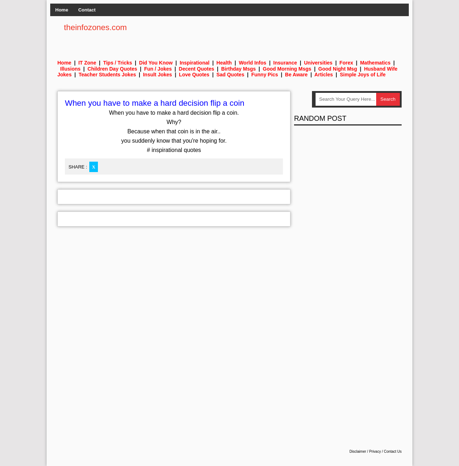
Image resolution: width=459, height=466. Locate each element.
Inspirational (194, 63)
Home (61, 10)
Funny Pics (264, 74)
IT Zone (87, 63)
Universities (318, 63)
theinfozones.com (95, 27)
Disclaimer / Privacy (365, 451)
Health (224, 63)
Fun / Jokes (158, 69)
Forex (346, 63)
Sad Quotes (230, 74)
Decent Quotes (196, 69)
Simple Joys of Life (363, 74)
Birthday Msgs (238, 69)
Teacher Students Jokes (107, 74)
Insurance (285, 63)
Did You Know (156, 63)
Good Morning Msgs (287, 69)
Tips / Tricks (117, 63)
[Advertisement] (173, 277)
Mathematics (375, 63)
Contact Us (393, 451)
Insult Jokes (157, 74)
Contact (86, 10)
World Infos (252, 63)
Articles (323, 74)
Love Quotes (194, 74)
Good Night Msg (337, 69)
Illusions (70, 69)
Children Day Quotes (112, 69)
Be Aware (296, 74)
